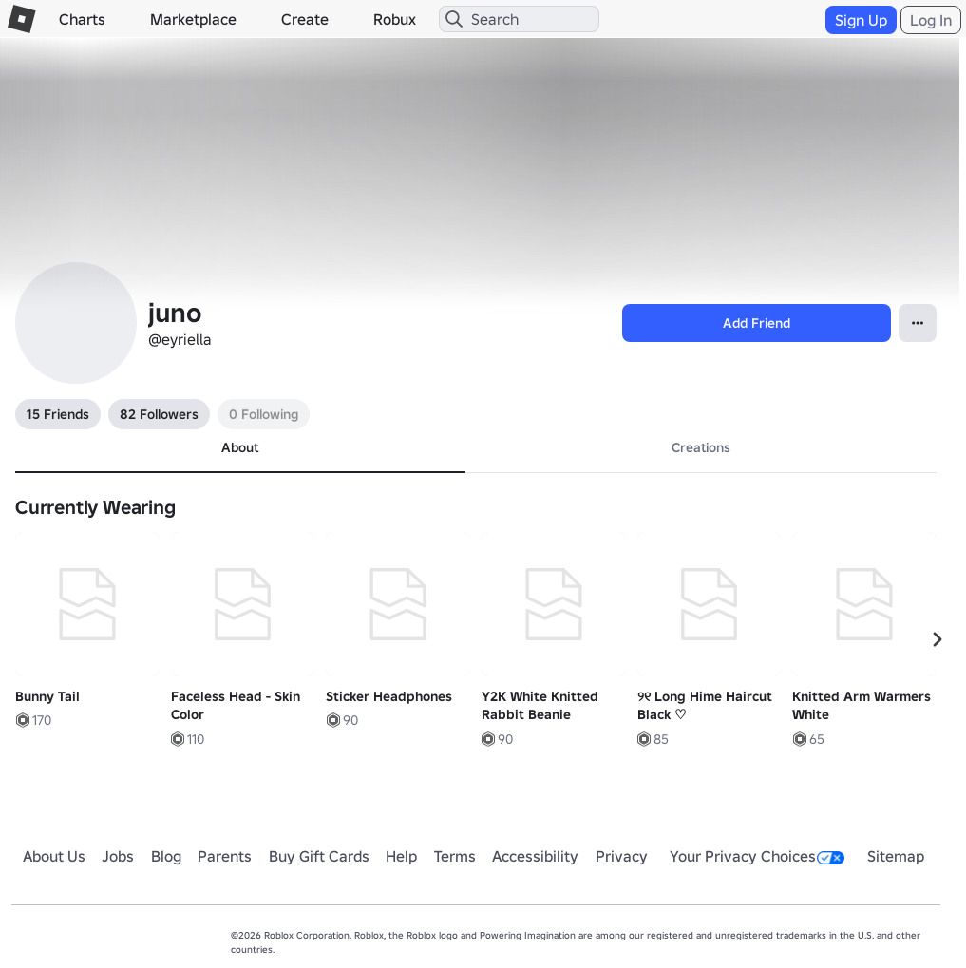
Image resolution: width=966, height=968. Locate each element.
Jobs (118, 855)
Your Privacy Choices (757, 855)
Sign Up (861, 19)
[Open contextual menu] (918, 323)
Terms (455, 855)
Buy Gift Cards (319, 855)
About (239, 447)
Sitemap (895, 855)
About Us (54, 855)
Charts (82, 18)
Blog (166, 855)
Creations (701, 447)
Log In (931, 19)
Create (305, 18)
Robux (394, 18)
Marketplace (193, 18)
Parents (225, 855)
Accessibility (535, 855)
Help (401, 855)
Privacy (622, 855)
